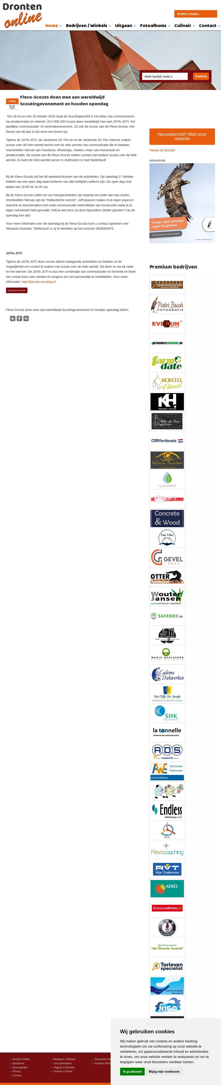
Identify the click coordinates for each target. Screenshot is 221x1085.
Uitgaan (123, 26)
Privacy (17, 1071)
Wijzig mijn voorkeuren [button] (164, 1071)
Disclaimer (19, 1063)
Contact (17, 1075)
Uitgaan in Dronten (64, 1067)
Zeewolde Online (104, 1059)
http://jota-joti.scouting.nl (39, 281)
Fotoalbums (153, 26)
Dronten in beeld (62, 1071)
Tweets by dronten (162, 150)
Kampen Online (103, 1063)
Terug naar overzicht (16, 290)
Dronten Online (21, 1059)
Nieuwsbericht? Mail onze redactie (182, 136)
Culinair (182, 26)
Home (51, 26)
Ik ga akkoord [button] (132, 1071)
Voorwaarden (20, 1067)
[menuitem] (52, 26)
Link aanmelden (62, 1063)
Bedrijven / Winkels (86, 26)
